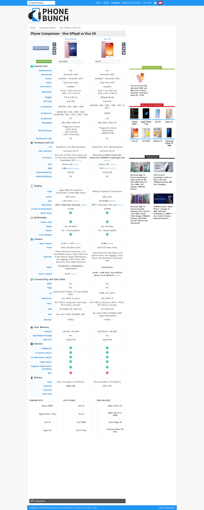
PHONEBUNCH (55, 15)
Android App (67, 507)
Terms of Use (91, 507)
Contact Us (79, 507)
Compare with (36, 400)
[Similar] (78, 160)
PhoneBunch (45, 507)
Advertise (56, 507)
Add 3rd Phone (40, 48)
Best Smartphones (167, 507)
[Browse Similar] (73, 168)
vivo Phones (69, 400)
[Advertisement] (129, 15)
